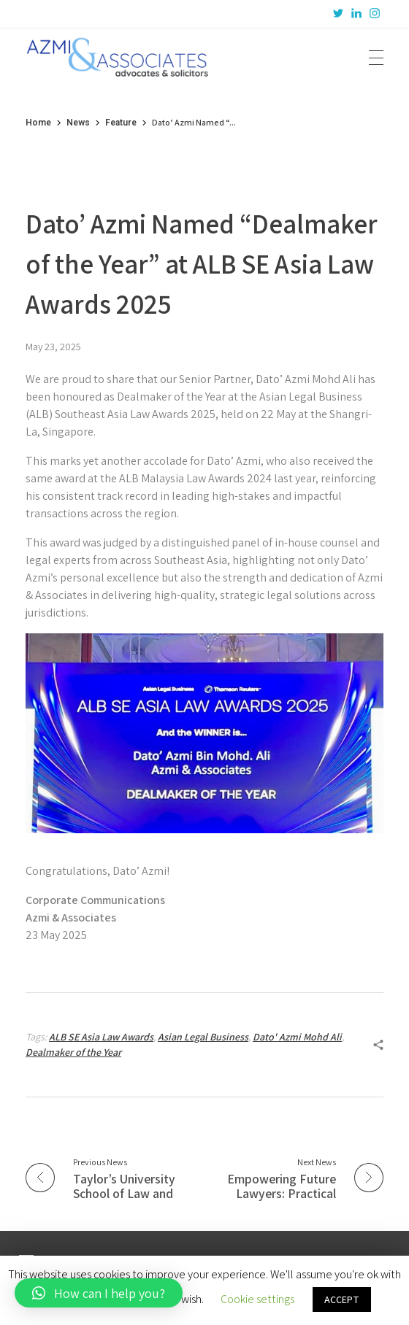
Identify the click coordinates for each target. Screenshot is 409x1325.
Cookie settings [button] (257, 1299)
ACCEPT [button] (341, 1299)
